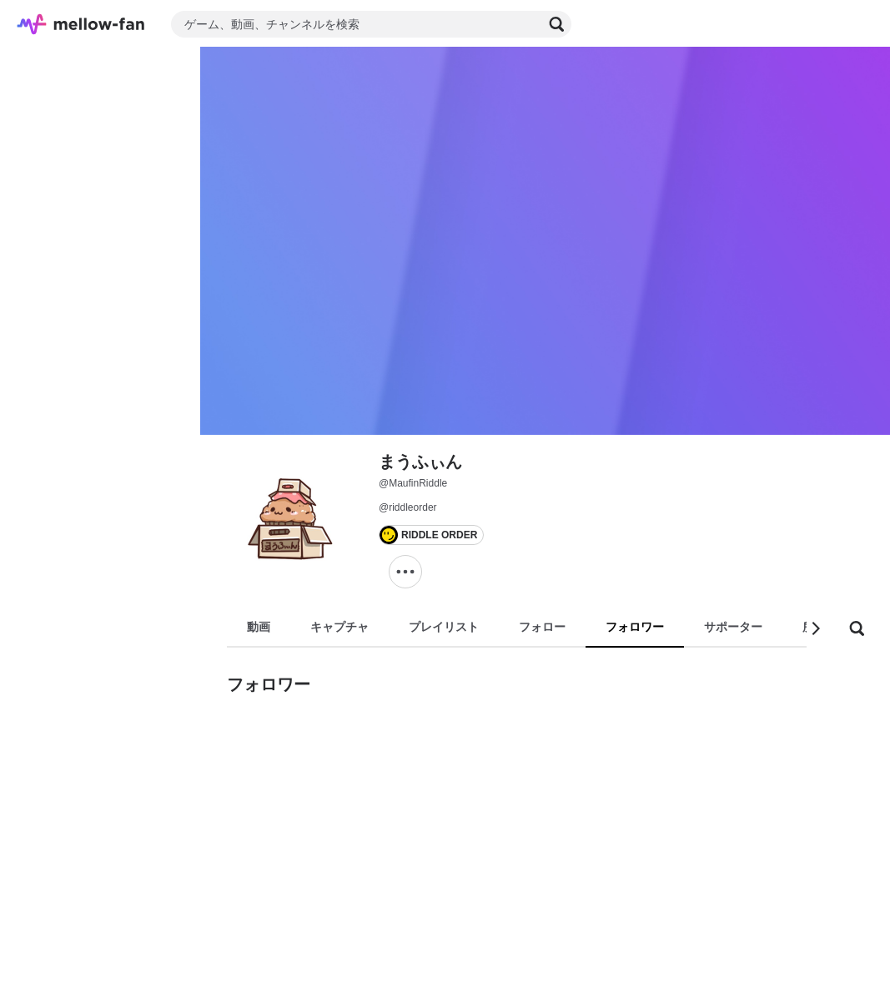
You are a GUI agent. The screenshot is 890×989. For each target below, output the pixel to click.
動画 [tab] (258, 626)
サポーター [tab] (733, 626)
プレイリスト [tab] (444, 626)
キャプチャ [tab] (339, 626)
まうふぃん (420, 461)
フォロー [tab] (542, 626)
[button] (815, 628)
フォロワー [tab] (635, 626)
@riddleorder (408, 507)
